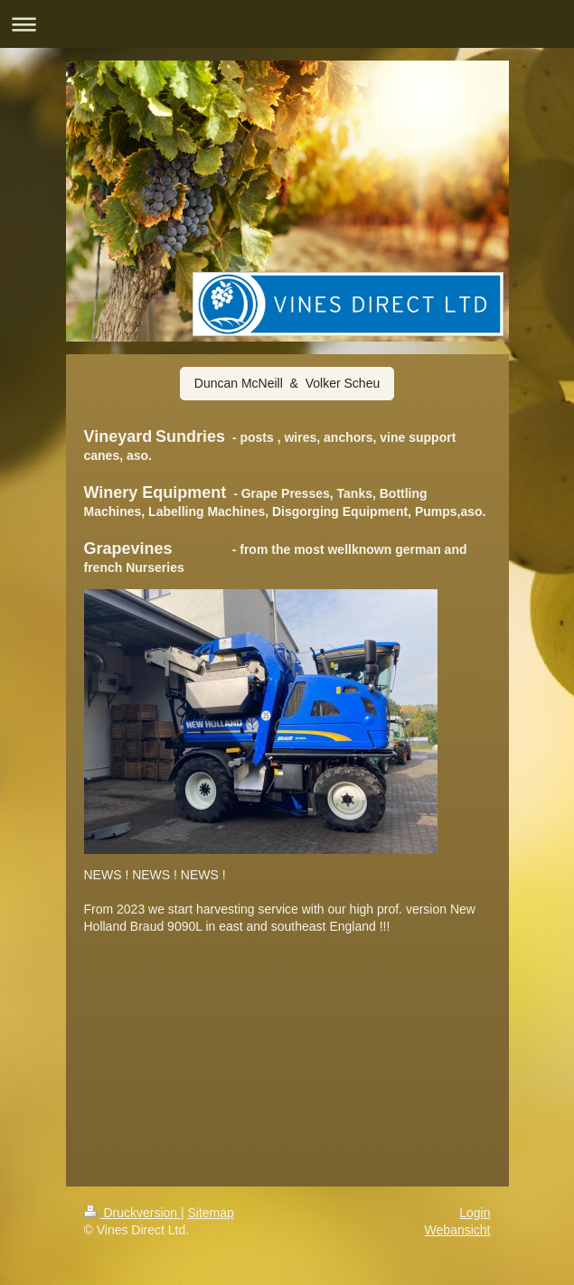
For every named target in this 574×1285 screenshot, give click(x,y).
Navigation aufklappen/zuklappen (287, 24)
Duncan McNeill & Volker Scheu (287, 383)
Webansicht (458, 1230)
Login (474, 1212)
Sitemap (211, 1212)
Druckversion (132, 1212)
